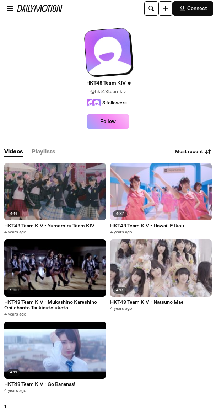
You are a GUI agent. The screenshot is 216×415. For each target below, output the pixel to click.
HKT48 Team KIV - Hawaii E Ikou (147, 226)
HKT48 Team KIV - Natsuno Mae (147, 302)
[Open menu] (10, 8)
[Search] (151, 8)
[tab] (13, 151)
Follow (108, 121)
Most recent (193, 151)
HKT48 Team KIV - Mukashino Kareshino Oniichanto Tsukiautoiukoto (50, 305)
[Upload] (165, 8)
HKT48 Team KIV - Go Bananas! (39, 384)
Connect (193, 8)
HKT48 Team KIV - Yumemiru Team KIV (49, 226)
